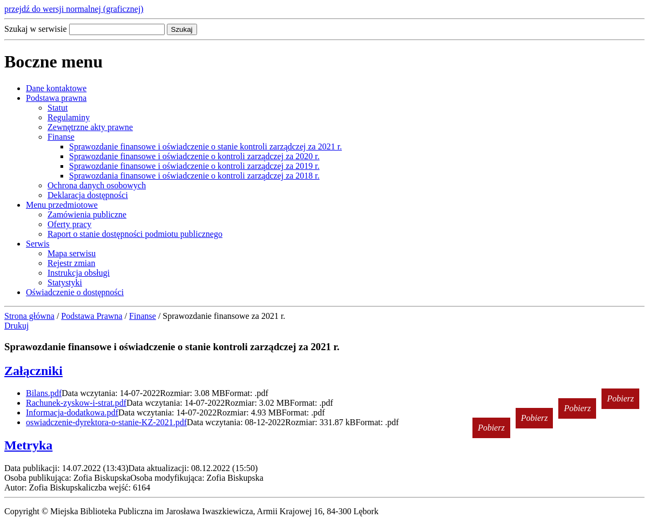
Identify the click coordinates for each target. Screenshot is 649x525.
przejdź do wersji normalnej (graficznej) (74, 8)
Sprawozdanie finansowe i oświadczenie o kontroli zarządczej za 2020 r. (194, 156)
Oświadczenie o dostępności (75, 292)
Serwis (38, 243)
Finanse (61, 136)
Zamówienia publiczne (87, 214)
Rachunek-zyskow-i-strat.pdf (76, 402)
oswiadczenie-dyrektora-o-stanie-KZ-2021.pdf (106, 422)
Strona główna (29, 316)
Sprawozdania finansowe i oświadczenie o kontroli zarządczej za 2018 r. (194, 175)
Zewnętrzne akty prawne (90, 127)
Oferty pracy (69, 224)
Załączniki (33, 371)
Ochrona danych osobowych (97, 185)
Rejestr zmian (71, 263)
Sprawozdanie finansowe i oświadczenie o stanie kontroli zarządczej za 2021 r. (205, 146)
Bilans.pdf (44, 393)
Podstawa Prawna (91, 316)
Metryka (28, 445)
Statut (57, 107)
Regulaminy (69, 117)
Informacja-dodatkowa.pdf (72, 412)
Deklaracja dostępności (88, 195)
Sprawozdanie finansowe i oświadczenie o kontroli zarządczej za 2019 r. (194, 166)
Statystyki (65, 282)
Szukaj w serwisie (35, 28)
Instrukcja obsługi (79, 272)
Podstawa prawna (56, 98)
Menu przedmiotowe (62, 204)
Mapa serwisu (72, 253)
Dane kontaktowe (56, 88)
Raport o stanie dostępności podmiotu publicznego (135, 233)
